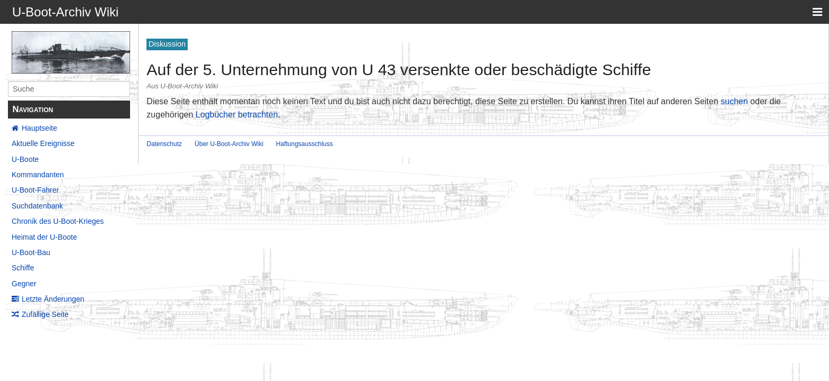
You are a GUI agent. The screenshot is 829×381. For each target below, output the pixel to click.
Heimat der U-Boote (44, 237)
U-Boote (25, 159)
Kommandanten (38, 174)
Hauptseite (39, 128)
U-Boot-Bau (31, 252)
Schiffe (23, 268)
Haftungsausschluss (304, 144)
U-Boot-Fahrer (35, 190)
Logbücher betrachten (237, 114)
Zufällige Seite (45, 314)
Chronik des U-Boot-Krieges (58, 221)
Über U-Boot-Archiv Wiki (229, 144)
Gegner (24, 283)
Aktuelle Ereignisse (43, 143)
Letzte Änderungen (53, 299)
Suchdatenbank (37, 206)
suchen (734, 101)
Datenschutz (164, 144)
